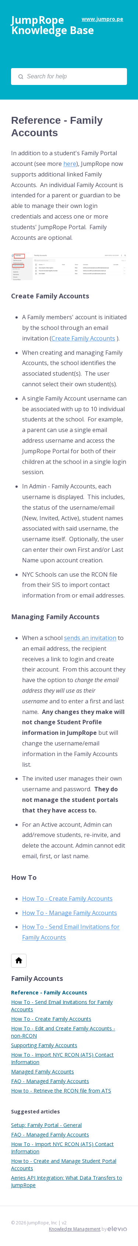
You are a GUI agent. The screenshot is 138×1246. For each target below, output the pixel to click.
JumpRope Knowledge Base (52, 25)
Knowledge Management (74, 1229)
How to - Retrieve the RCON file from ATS (61, 1090)
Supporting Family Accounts (44, 1045)
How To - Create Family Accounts (51, 1018)
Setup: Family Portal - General (46, 1125)
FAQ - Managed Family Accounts (50, 1081)
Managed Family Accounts (42, 1071)
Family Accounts (37, 978)
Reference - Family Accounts (49, 992)
